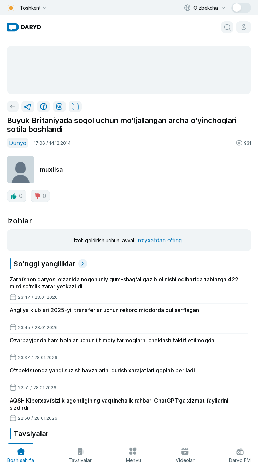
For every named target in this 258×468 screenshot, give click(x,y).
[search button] (227, 27)
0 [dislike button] (40, 196)
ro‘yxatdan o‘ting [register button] (160, 240)
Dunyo (17, 142)
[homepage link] (24, 27)
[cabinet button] (243, 27)
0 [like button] (17, 196)
